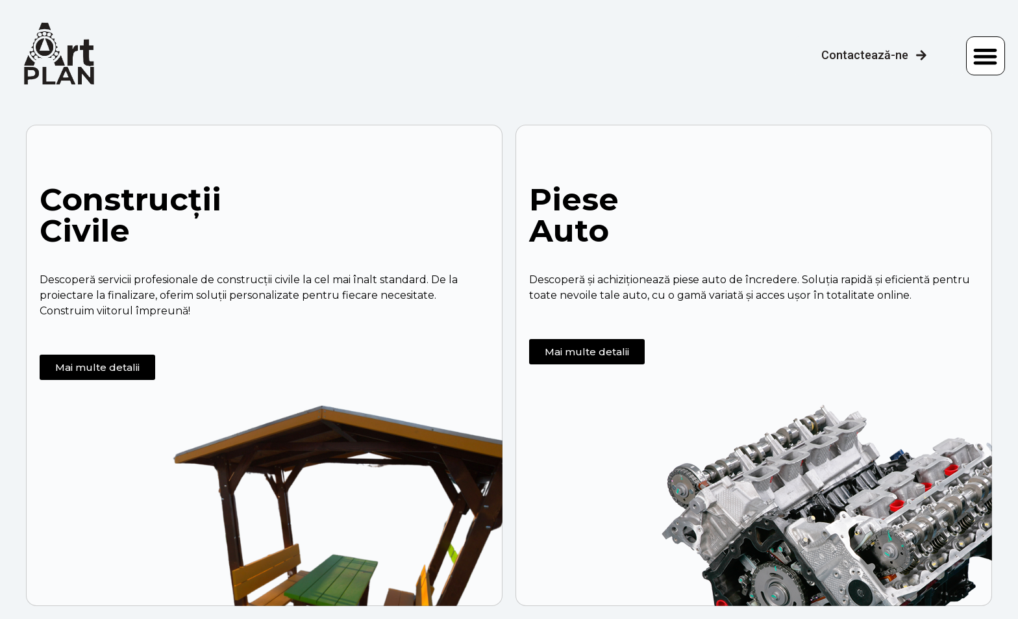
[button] (986, 56)
